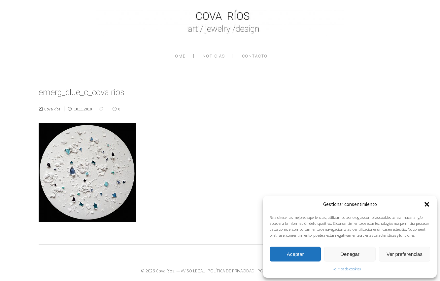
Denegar (349, 254)
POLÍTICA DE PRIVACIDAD (231, 271)
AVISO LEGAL (193, 271)
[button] (426, 204)
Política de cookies (346, 268)
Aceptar (295, 254)
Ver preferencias (405, 254)
